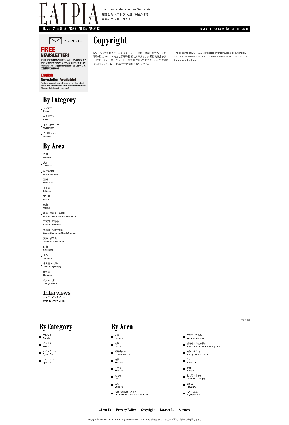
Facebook (219, 28)
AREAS (72, 28)
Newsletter (205, 28)
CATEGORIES (59, 28)
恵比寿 (46, 198)
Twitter (230, 28)
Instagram (242, 28)
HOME (46, 28)
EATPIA (114, 419)
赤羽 (47, 156)
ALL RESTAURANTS (89, 28)
